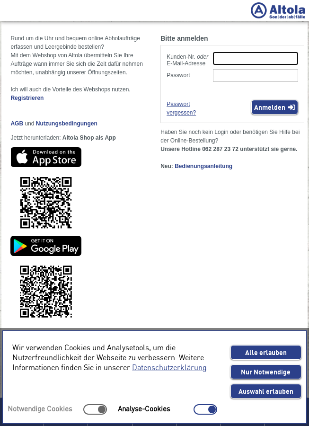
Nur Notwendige (266, 371)
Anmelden (274, 107)
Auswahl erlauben (265, 391)
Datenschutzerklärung (169, 367)
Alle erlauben (266, 352)
